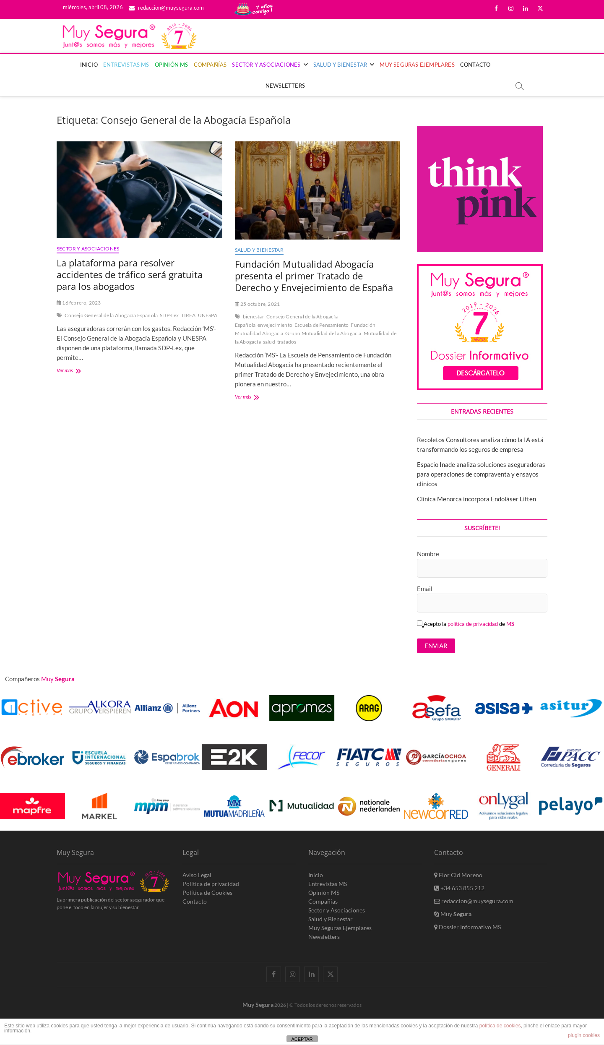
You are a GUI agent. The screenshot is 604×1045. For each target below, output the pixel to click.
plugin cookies (584, 1035)
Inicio (89, 64)
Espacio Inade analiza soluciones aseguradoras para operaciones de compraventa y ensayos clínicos (481, 474)
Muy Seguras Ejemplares (417, 64)
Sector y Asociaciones (266, 64)
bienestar (253, 316)
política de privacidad (473, 623)
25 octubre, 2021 (257, 304)
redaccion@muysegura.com (166, 7)
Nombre (428, 554)
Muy (452, 913)
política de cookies (500, 1026)
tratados (287, 342)
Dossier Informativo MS (467, 926)
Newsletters (285, 85)
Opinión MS (171, 64)
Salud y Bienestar (340, 64)
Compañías (210, 64)
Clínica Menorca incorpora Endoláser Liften (476, 499)
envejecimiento (275, 325)
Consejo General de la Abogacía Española (111, 315)
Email (424, 588)
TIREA (188, 315)
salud (269, 342)
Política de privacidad (210, 883)
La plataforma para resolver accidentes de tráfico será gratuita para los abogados (130, 274)
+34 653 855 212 (459, 887)
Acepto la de (465, 623)
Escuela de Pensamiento (321, 325)
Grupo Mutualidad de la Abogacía (323, 333)
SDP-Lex (169, 315)
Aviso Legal (196, 874)
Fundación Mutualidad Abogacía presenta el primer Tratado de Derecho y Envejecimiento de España (314, 276)
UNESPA (207, 315)
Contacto (475, 64)
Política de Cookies (207, 892)
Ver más (76, 371)
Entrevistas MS (126, 64)
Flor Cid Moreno (458, 874)
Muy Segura (257, 1004)
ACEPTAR (301, 1039)
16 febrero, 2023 (79, 303)
